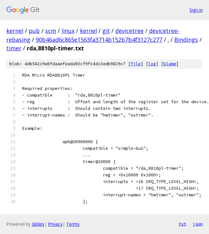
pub (34, 31)
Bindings (186, 39)
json (198, 224)
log (152, 63)
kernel (14, 31)
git (106, 31)
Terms (73, 224)
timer (13, 48)
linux (68, 31)
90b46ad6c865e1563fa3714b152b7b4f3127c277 (99, 39)
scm (50, 31)
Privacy (55, 224)
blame (170, 63)
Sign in (196, 10)
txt (182, 224)
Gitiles (38, 224)
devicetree (129, 31)
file (136, 63)
